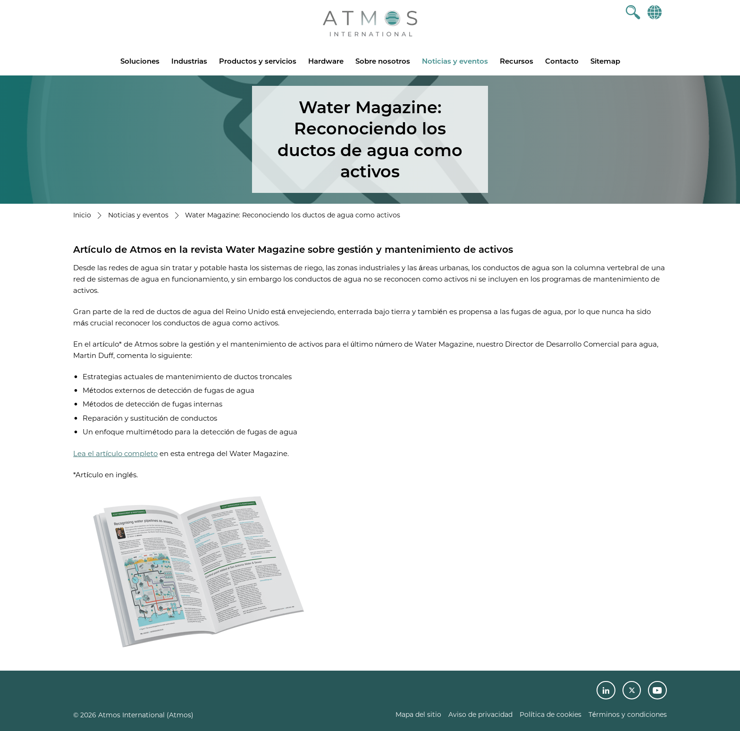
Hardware (326, 61)
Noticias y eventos (455, 61)
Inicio (82, 215)
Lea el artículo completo (115, 453)
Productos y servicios (257, 61)
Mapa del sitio (418, 714)
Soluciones (140, 61)
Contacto (562, 61)
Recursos (516, 61)
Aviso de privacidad (480, 714)
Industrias (189, 61)
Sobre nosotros (382, 61)
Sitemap (605, 61)
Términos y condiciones (628, 714)
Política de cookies (550, 714)
